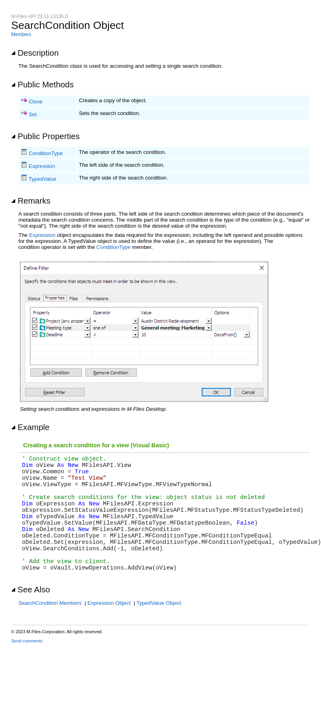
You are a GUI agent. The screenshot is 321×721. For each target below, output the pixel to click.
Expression (42, 166)
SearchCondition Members (50, 632)
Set (33, 114)
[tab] (96, 445)
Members (21, 34)
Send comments (26, 669)
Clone (36, 102)
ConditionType (46, 153)
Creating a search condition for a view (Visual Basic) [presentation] (96, 445)
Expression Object (108, 632)
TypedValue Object (158, 632)
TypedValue (42, 179)
